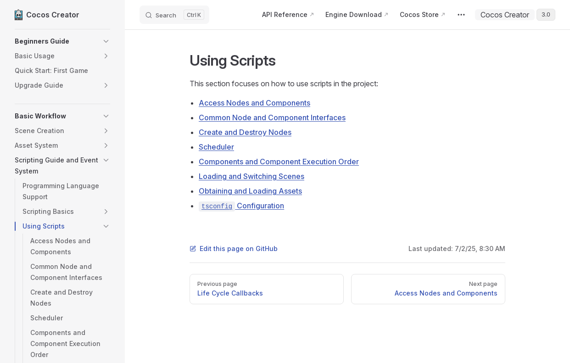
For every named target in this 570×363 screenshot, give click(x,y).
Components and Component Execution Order (279, 161)
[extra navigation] (461, 14)
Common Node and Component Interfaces (272, 117)
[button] (62, 41)
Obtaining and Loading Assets (250, 190)
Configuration (241, 205)
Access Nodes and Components (254, 102)
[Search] (174, 15)
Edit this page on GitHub (234, 248)
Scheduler (216, 146)
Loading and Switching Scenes (251, 176)
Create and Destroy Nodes (245, 132)
